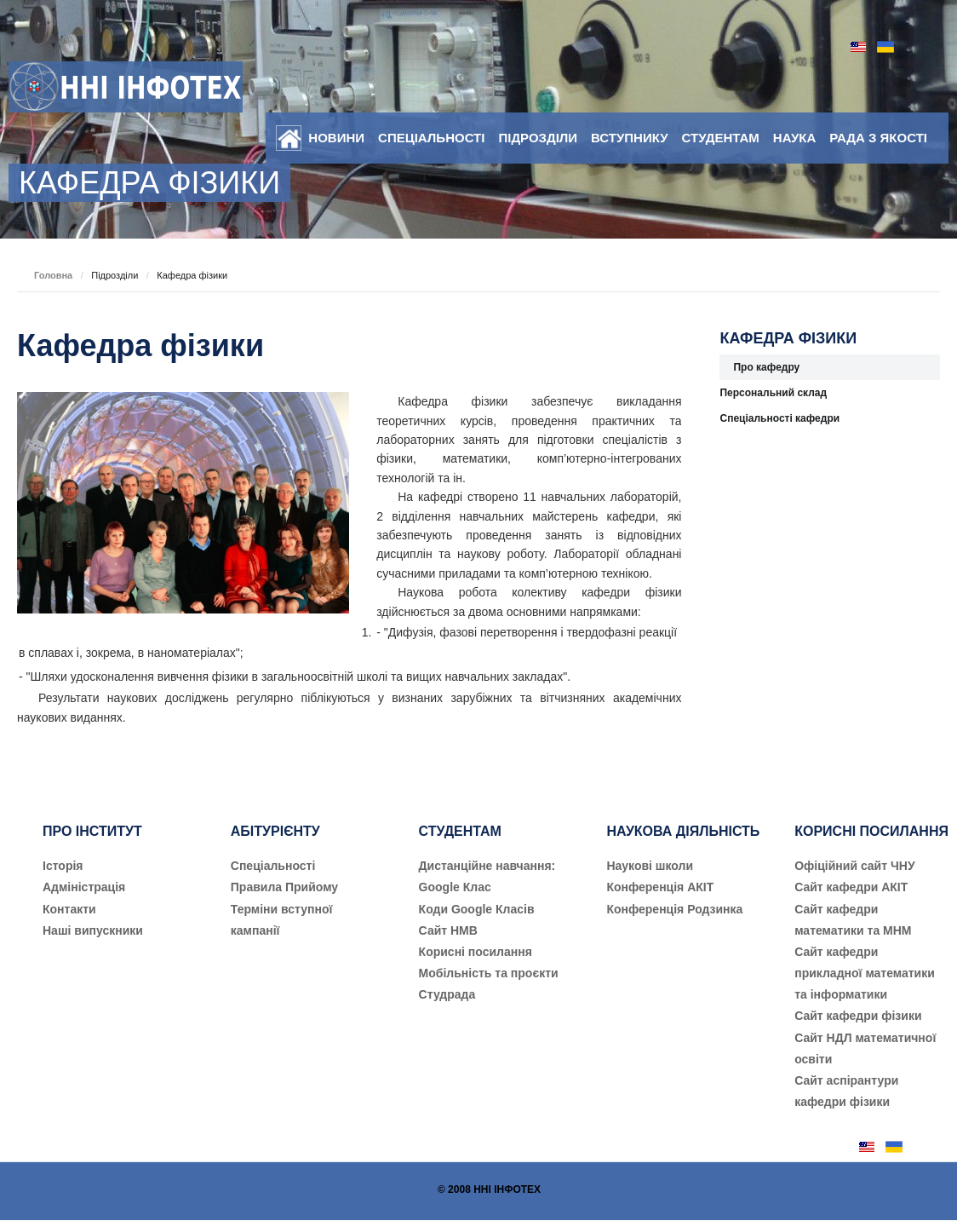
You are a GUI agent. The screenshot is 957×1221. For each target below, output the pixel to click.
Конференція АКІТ (659, 887)
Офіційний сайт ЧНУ (854, 866)
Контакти (69, 909)
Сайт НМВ (448, 930)
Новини (336, 137)
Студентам (720, 137)
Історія (63, 866)
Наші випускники (93, 930)
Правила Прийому (284, 887)
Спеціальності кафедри (779, 418)
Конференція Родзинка (674, 909)
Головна (53, 275)
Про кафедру (766, 367)
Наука (794, 137)
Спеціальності (431, 137)
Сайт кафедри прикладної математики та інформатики (864, 973)
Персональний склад (773, 393)
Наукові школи (649, 866)
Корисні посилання (475, 952)
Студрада (447, 994)
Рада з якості (878, 137)
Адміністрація (84, 887)
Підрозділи (537, 137)
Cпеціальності (273, 866)
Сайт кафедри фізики (857, 1015)
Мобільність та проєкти (489, 973)
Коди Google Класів (477, 909)
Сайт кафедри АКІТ (851, 887)
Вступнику (629, 137)
